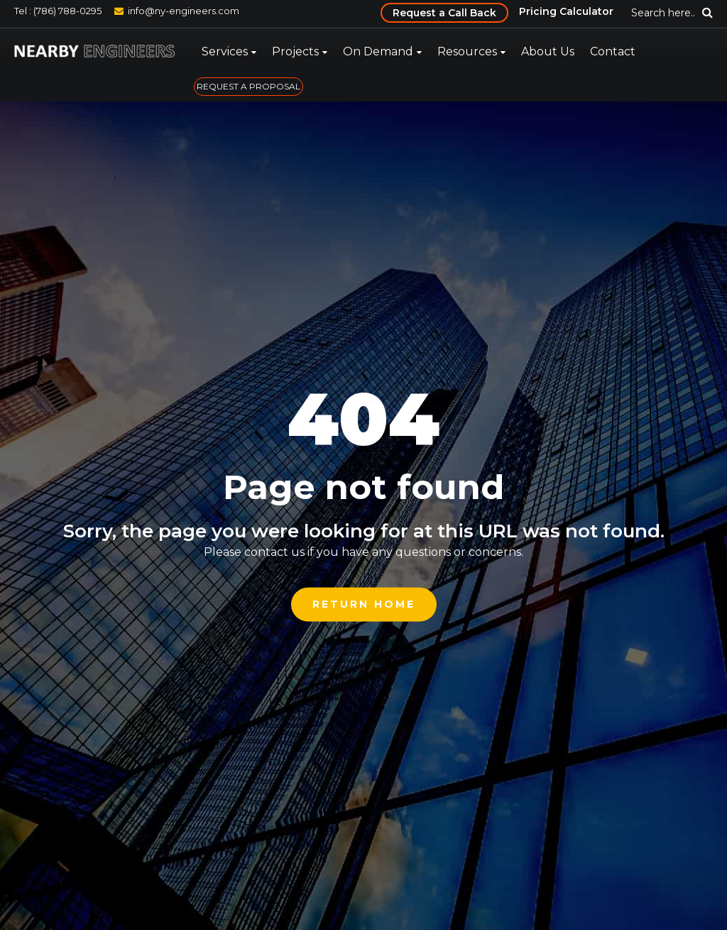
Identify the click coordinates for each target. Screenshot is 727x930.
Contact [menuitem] (612, 51)
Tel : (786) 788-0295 (58, 10)
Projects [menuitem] (295, 51)
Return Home (363, 604)
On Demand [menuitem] (378, 51)
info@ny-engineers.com (183, 10)
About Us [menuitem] (547, 51)
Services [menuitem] (225, 51)
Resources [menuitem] (467, 51)
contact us (274, 552)
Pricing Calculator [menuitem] (566, 11)
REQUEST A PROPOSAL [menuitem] (248, 86)
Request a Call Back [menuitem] (444, 12)
